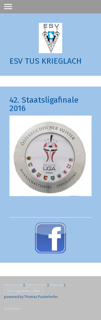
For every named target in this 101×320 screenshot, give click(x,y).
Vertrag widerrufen (23, 290)
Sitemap (56, 284)
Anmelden (12, 308)
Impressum (13, 284)
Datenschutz (36, 284)
